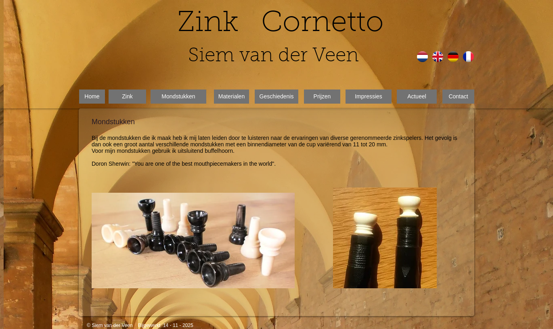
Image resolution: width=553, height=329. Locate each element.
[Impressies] (369, 97)
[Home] (92, 97)
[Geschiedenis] (276, 97)
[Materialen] (231, 97)
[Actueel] (417, 97)
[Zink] (127, 97)
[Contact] (458, 97)
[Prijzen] (322, 97)
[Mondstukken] (178, 97)
